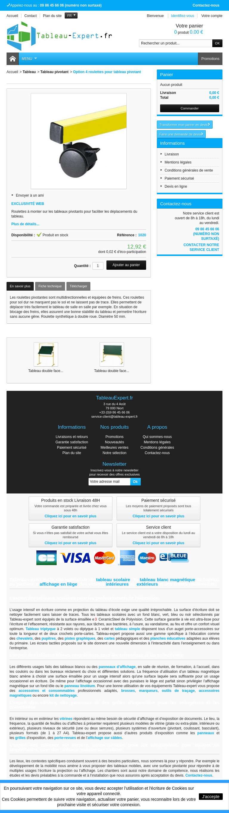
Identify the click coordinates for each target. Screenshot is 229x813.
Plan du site (71, 453)
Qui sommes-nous (157, 437)
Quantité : (82, 266)
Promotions (210, 59)
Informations (172, 143)
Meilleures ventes (114, 447)
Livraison (172, 154)
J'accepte (211, 796)
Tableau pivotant (54, 72)
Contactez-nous (206, 5)
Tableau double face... (45, 371)
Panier (166, 74)
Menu (29, 59)
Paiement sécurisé (179, 178)
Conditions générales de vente (189, 170)
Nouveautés (114, 442)
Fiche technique (50, 286)
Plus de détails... (25, 224)
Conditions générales (157, 447)
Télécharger (78, 286)
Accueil (12, 72)
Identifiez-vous (182, 16)
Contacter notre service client (201, 247)
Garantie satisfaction (71, 442)
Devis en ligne (176, 186)
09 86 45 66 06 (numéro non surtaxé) (206, 234)
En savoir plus (20, 286)
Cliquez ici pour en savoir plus (70, 516)
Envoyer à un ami (30, 195)
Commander (190, 108)
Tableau (29, 72)
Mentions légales (178, 162)
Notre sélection (114, 453)
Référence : (127, 235)
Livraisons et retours (72, 437)
